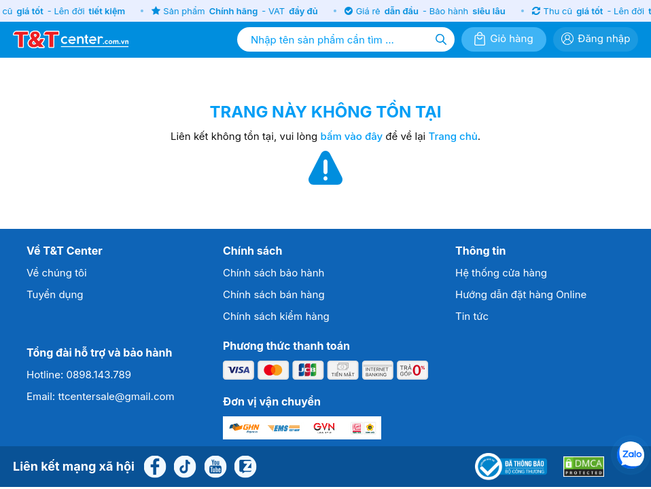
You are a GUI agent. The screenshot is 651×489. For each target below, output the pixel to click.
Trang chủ (452, 136)
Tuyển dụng (55, 294)
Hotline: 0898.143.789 (79, 374)
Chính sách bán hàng (274, 294)
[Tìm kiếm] (441, 39)
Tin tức (472, 316)
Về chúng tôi (57, 272)
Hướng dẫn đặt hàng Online (520, 294)
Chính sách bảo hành (273, 272)
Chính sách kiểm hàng (276, 316)
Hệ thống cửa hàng (501, 272)
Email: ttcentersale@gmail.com (101, 396)
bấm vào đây (352, 136)
